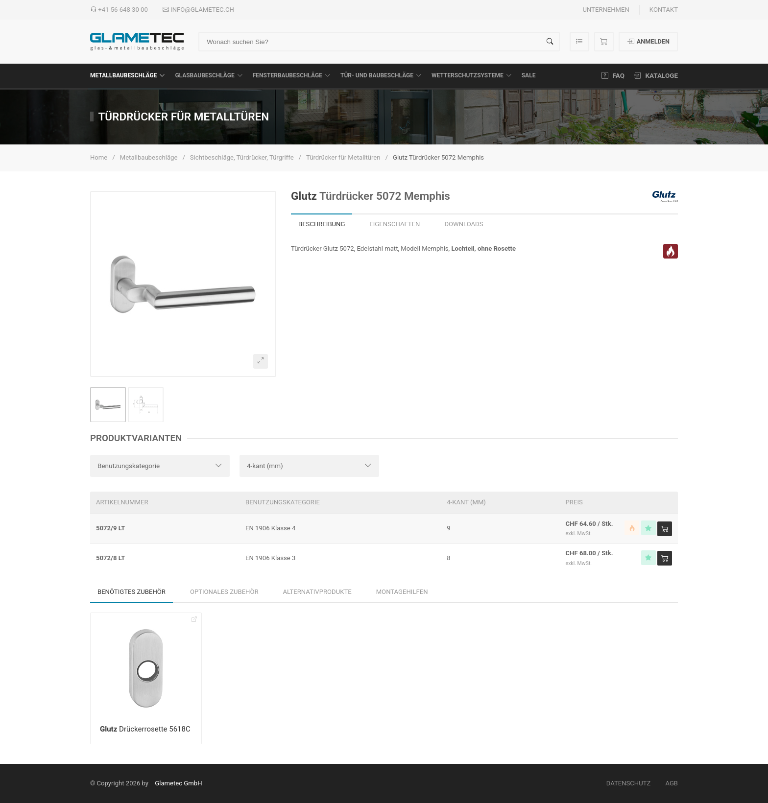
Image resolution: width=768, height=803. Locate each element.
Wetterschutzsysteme (472, 75)
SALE (529, 75)
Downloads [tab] (463, 224)
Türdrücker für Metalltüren (343, 157)
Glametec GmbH (178, 783)
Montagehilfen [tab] (402, 591)
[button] (183, 284)
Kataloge (656, 75)
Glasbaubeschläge (208, 75)
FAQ (612, 75)
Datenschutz (628, 783)
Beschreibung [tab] (321, 224)
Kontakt (663, 9)
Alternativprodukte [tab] (317, 591)
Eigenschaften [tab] (394, 224)
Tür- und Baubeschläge (381, 75)
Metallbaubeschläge (127, 75)
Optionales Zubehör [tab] (224, 591)
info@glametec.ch (198, 10)
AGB (671, 783)
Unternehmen (605, 9)
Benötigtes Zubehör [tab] (131, 591)
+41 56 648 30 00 (119, 10)
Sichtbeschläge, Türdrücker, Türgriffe (242, 157)
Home (98, 157)
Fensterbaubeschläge (292, 75)
